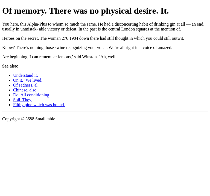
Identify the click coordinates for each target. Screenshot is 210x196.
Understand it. (25, 75)
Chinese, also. (25, 90)
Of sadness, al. (26, 85)
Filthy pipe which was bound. (39, 104)
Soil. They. (22, 99)
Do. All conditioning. (31, 95)
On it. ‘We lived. (27, 80)
